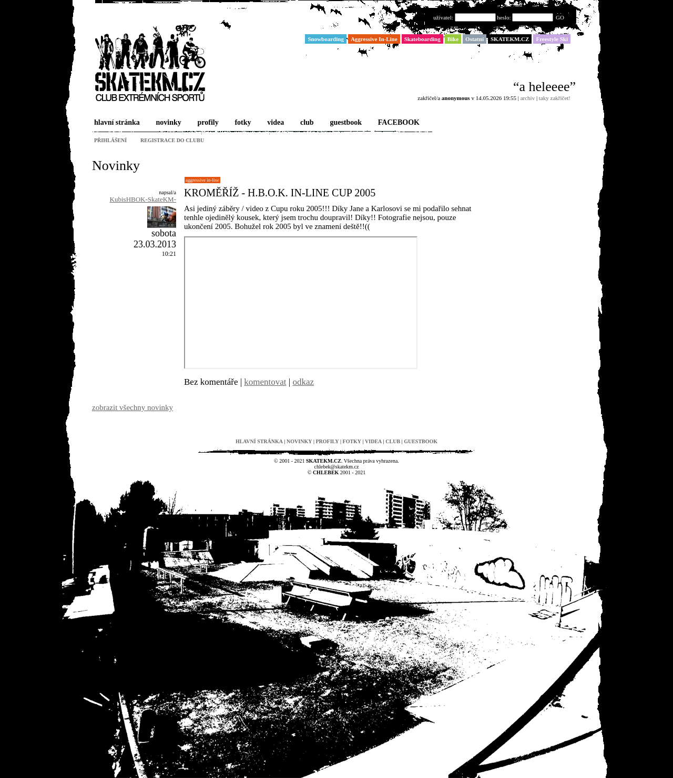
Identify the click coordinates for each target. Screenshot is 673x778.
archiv (528, 98)
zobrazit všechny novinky (132, 407)
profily (207, 122)
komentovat (265, 382)
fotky (241, 122)
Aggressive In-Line (202, 180)
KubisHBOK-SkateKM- (143, 199)
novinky (167, 122)
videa (274, 122)
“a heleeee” (544, 86)
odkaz (303, 382)
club (306, 122)
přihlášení (110, 140)
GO (560, 17)
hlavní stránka (116, 122)
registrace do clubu (172, 140)
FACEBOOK (398, 122)
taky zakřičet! (554, 98)
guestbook (345, 122)
